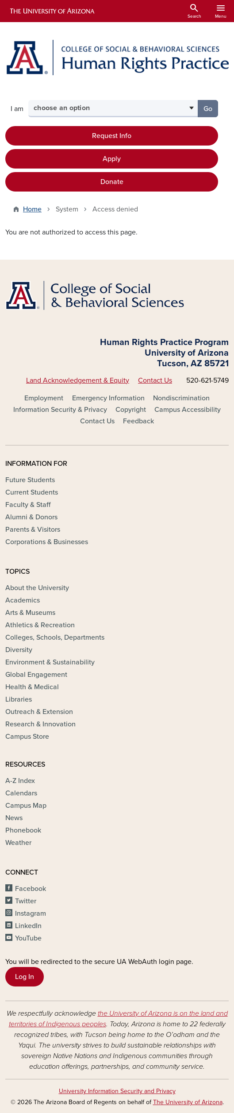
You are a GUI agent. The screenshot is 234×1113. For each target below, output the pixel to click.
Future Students (30, 480)
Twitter (25, 901)
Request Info (111, 135)
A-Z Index (20, 780)
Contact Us (155, 380)
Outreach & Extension (39, 711)
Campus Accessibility (187, 409)
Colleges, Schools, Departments (54, 637)
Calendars (21, 793)
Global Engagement (36, 674)
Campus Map (25, 805)
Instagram (30, 913)
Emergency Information (108, 398)
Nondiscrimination (181, 398)
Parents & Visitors (32, 529)
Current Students (31, 492)
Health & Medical (32, 687)
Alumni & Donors (31, 517)
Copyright (130, 409)
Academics (22, 600)
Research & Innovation (40, 724)
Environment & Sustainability (50, 662)
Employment (43, 398)
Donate (111, 181)
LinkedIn (28, 925)
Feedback (138, 421)
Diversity (18, 649)
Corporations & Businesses (46, 541)
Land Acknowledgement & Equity (77, 380)
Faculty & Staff (27, 504)
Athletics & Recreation (40, 625)
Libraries (18, 699)
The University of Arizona (187, 1102)
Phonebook (23, 830)
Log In (24, 976)
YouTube (28, 938)
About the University (37, 587)
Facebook (30, 888)
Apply (112, 158)
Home (32, 209)
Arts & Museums (30, 612)
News (14, 818)
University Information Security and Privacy (117, 1091)
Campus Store (27, 736)
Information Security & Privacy (60, 409)
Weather (18, 842)
